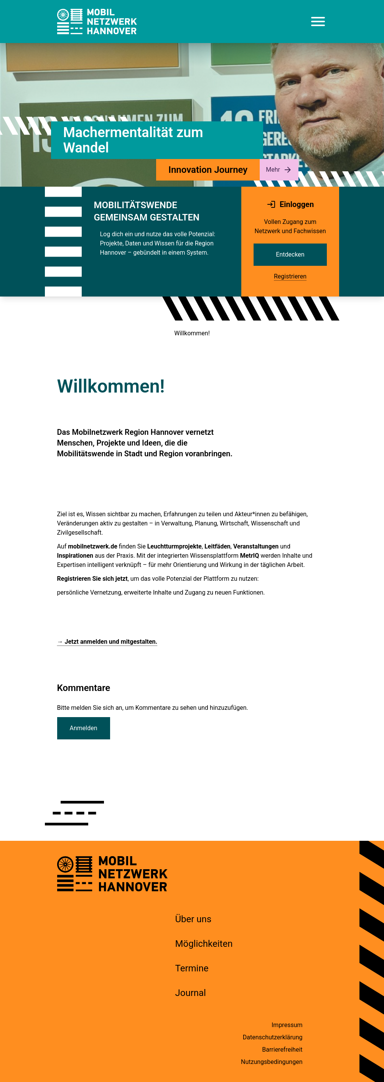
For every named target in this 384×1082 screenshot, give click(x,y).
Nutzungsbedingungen (271, 1061)
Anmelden (83, 728)
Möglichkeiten (204, 943)
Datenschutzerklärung (273, 1037)
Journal (190, 993)
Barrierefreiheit (282, 1049)
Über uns (193, 919)
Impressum (287, 1025)
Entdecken (290, 254)
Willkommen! (192, 333)
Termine (192, 968)
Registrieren (290, 276)
